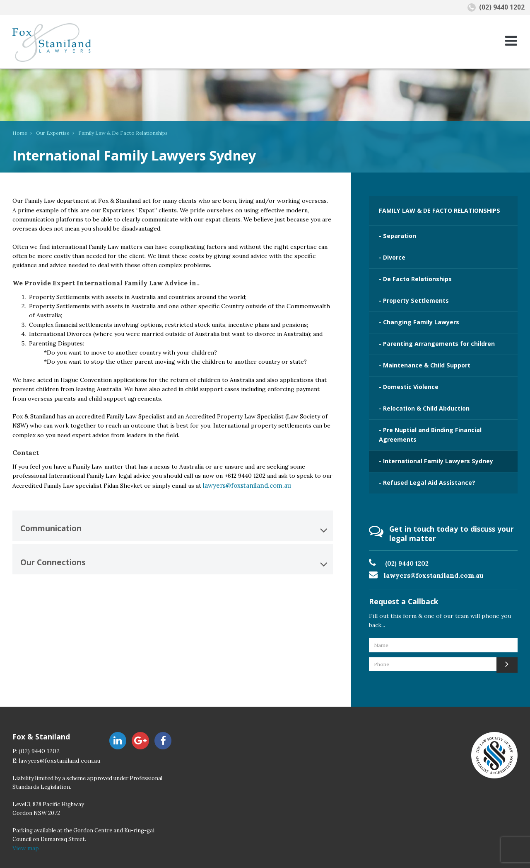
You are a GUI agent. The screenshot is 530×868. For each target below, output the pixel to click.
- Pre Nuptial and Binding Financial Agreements (426, 417)
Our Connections (174, 560)
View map (25, 824)
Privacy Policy (201, 857)
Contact (161, 857)
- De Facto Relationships (412, 273)
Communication (174, 528)
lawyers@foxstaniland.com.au (242, 485)
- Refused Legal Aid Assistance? (422, 462)
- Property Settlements (410, 293)
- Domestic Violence (405, 373)
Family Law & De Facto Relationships (113, 133)
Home (18, 133)
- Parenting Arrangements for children (432, 333)
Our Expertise (49, 133)
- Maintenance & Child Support (421, 353)
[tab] (172, 523)
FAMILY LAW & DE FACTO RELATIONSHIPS (433, 209)
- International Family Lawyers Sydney (430, 442)
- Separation (395, 233)
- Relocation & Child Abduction (421, 393)
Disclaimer (244, 857)
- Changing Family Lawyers (414, 313)
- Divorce (390, 253)
